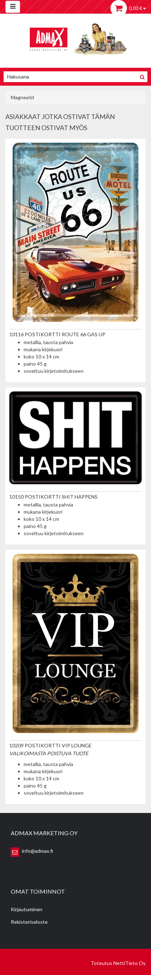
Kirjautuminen (26, 909)
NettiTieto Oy (129, 963)
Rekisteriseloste (29, 922)
